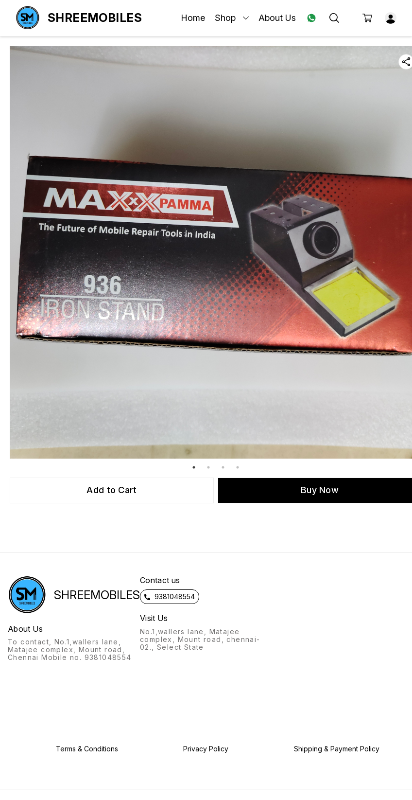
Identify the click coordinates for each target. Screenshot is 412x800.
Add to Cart (111, 490)
